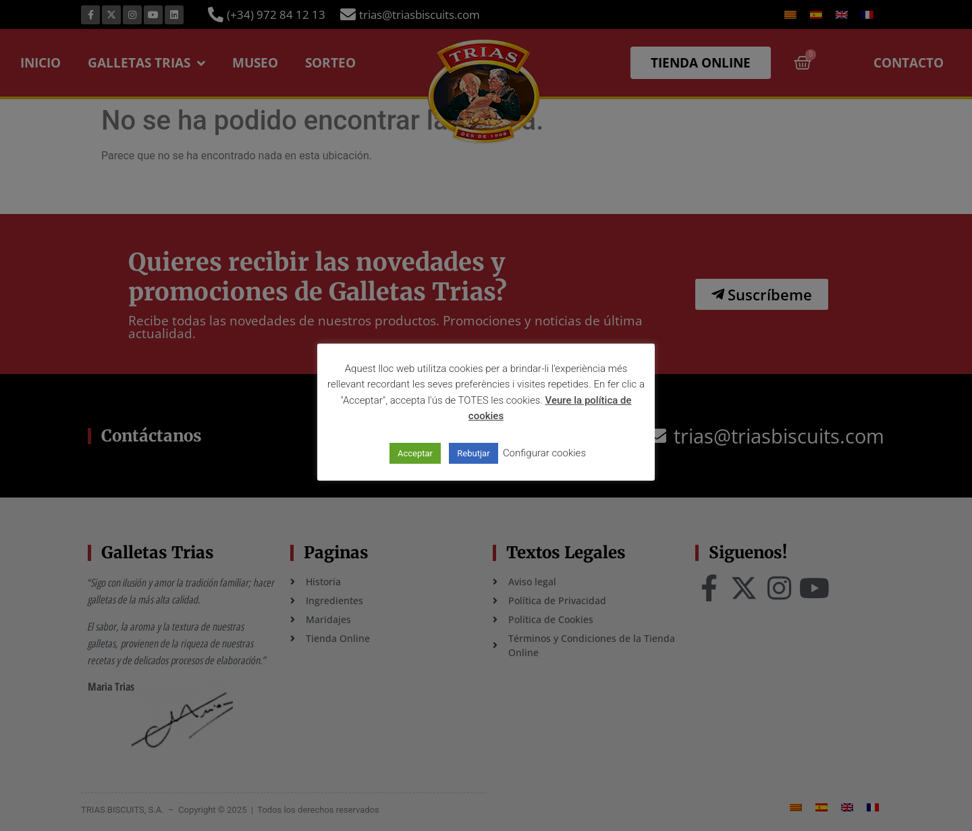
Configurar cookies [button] (544, 453)
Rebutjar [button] (473, 453)
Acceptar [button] (415, 453)
